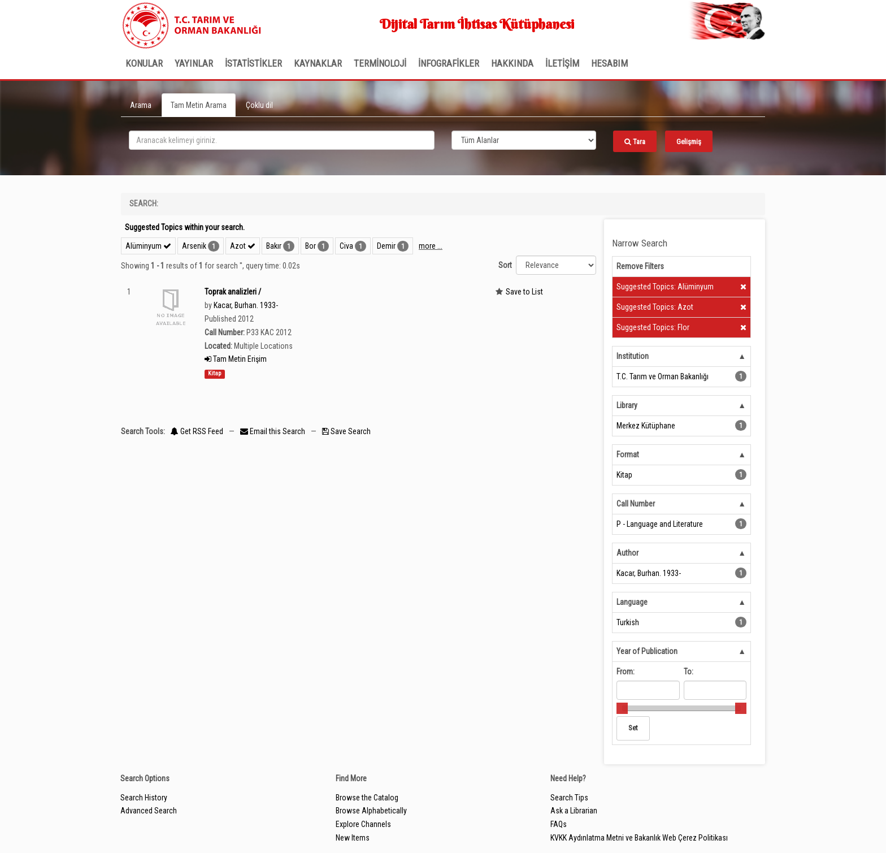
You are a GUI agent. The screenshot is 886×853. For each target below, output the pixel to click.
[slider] (622, 708)
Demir (386, 245)
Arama (140, 105)
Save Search (346, 431)
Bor (310, 245)
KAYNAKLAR (318, 63)
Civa (346, 245)
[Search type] (523, 140)
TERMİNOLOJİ (380, 63)
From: (625, 671)
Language (632, 602)
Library (626, 405)
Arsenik (194, 245)
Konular (144, 63)
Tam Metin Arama (199, 105)
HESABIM (609, 63)
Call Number (635, 503)
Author (627, 552)
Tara (634, 141)
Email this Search (273, 431)
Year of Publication (646, 651)
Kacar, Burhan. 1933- (246, 305)
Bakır (273, 245)
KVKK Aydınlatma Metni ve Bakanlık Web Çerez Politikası (639, 837)
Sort (505, 265)
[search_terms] (282, 140)
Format (627, 454)
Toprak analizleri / (233, 291)
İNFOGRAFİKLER (448, 63)
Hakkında (512, 63)
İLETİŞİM (562, 63)
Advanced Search (148, 810)
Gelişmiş (688, 141)
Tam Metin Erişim (236, 358)
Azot (242, 245)
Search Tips (569, 797)
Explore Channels (363, 824)
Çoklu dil (259, 105)
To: (688, 671)
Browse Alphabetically (371, 810)
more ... (430, 245)
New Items (353, 837)
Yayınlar (194, 63)
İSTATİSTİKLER (253, 63)
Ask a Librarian (573, 810)
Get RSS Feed (197, 431)
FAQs (558, 824)
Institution (632, 356)
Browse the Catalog (367, 797)
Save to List (524, 291)
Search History (143, 797)
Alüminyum (148, 245)
